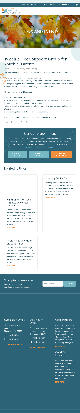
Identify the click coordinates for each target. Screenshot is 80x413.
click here (25, 117)
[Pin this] (21, 122)
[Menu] (77, 11)
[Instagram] (76, 4)
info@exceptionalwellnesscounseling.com (40, 147)
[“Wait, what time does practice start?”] (21, 253)
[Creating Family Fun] (59, 203)
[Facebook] (73, 4)
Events (22, 69)
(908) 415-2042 (49, 144)
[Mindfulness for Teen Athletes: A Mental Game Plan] (21, 203)
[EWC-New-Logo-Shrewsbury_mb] (11, 11)
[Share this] (11, 122)
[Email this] (6, 122)
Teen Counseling (31, 69)
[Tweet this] (16, 122)
